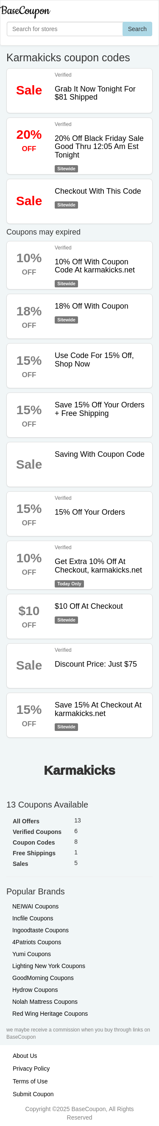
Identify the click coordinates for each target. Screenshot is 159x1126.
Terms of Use (30, 1081)
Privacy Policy (31, 1068)
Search (137, 29)
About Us (25, 1055)
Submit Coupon (33, 1094)
